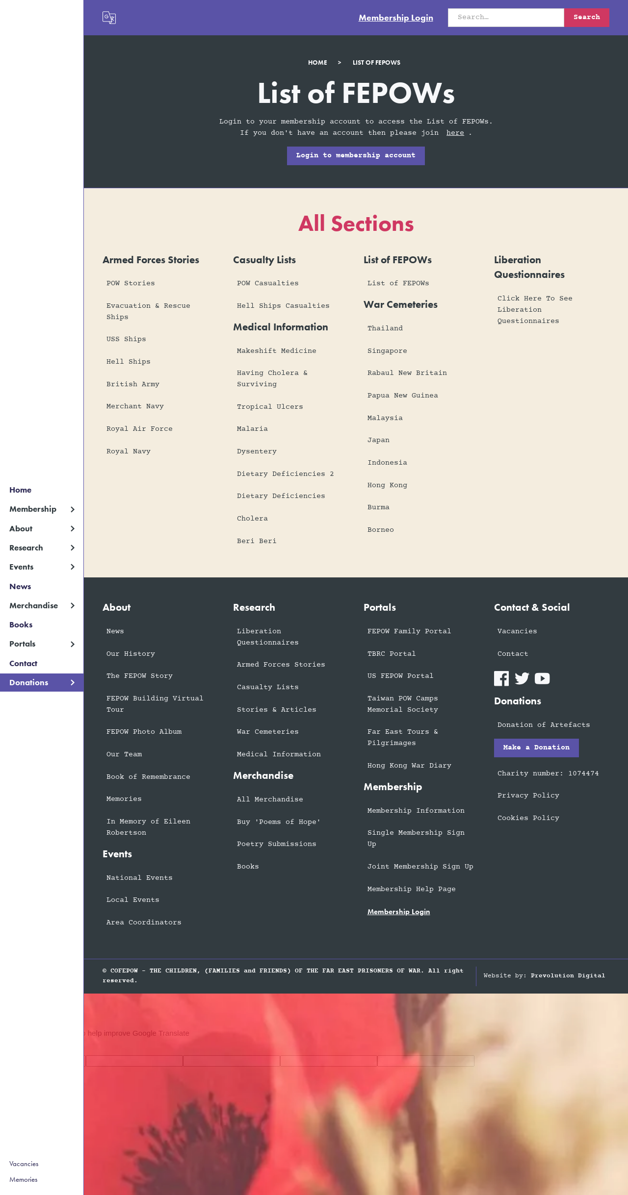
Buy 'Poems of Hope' (279, 822)
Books (20, 625)
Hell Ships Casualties (283, 306)
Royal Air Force (139, 429)
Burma (378, 507)
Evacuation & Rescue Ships (148, 312)
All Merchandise (270, 800)
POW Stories (130, 283)
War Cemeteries (268, 732)
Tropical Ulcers (270, 407)
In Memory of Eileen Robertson (148, 827)
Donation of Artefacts (543, 725)
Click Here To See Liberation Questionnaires (535, 310)
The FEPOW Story (139, 676)
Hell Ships (128, 362)
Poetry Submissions (276, 844)
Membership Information (416, 811)
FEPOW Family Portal (409, 631)
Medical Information (279, 754)
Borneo (380, 530)
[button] (41, 509)
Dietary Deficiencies (281, 496)
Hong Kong (387, 485)
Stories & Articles (276, 710)
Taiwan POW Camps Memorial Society (402, 704)
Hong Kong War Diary (409, 766)
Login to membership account (356, 155)
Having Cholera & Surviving (272, 379)
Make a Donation (536, 748)
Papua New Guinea (402, 396)
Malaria (252, 429)
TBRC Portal (391, 654)
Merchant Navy (135, 406)
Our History (130, 654)
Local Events (132, 900)
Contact (23, 663)
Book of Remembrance (148, 777)
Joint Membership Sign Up (420, 867)
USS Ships (126, 339)
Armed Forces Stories (281, 665)
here (455, 133)
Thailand (385, 329)
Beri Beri (257, 541)
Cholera (252, 519)
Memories (23, 1179)
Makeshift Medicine (276, 351)
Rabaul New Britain (407, 373)
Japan (378, 440)
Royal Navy (128, 452)
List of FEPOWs (398, 283)
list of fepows (376, 62)
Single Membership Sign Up (416, 838)
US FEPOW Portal (400, 676)
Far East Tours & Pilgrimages (402, 737)
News (20, 586)
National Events (139, 878)
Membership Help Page (411, 889)
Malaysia (385, 418)
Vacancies (23, 1164)
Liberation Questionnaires (268, 637)
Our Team (124, 754)
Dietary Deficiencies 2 (285, 474)
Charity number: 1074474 (548, 774)
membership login (398, 912)
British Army (132, 384)
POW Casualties (268, 283)
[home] (41, 13)
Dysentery (257, 452)
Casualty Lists (268, 687)
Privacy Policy (528, 796)
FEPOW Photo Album (144, 732)
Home (20, 490)
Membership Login (396, 17)
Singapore (387, 351)
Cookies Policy (528, 818)
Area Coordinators (144, 923)
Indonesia (387, 463)
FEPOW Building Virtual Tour (155, 704)
